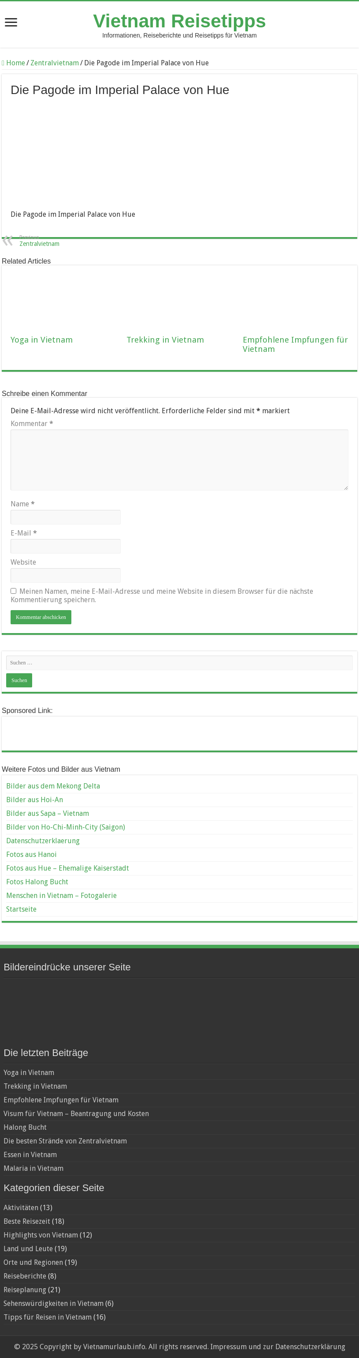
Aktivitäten (21, 1207)
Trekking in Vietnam (165, 339)
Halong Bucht (25, 1127)
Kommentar (32, 423)
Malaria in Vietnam (33, 1168)
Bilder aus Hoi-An (34, 800)
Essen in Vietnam (30, 1155)
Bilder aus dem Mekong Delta (53, 786)
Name (23, 504)
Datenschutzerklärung (310, 1347)
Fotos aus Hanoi (31, 854)
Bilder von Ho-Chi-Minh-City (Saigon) (65, 827)
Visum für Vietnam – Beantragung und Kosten (76, 1113)
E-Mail (24, 533)
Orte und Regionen (33, 1262)
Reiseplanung (25, 1290)
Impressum (228, 1347)
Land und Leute (28, 1249)
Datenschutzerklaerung (43, 841)
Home (13, 63)
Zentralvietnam (54, 63)
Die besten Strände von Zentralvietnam (65, 1141)
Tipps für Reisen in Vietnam (48, 1317)
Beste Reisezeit (27, 1221)
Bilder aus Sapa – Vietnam (47, 813)
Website (23, 562)
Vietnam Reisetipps (179, 20)
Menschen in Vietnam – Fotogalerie (61, 895)
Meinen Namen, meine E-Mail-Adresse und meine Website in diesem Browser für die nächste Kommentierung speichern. (162, 595)
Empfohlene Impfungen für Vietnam (61, 1100)
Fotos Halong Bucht (37, 882)
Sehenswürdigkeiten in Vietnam (54, 1303)
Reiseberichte (25, 1276)
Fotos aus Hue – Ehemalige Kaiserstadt (67, 868)
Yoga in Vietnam (42, 339)
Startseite (21, 909)
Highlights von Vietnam (41, 1235)
